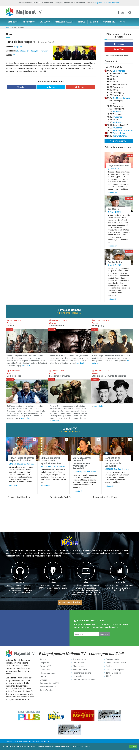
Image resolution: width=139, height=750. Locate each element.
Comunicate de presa (115, 669)
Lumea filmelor (79, 676)
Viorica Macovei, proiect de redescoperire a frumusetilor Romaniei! (82, 463)
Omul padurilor (115, 262)
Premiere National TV (49, 683)
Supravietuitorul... (119, 136)
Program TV (45, 666)
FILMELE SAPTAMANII (64, 22)
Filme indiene (78, 663)
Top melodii (119, 582)
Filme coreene (79, 666)
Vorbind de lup (118, 133)
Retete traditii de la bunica (84, 680)
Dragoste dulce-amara (118, 165)
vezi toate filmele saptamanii (70, 313)
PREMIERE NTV (109, 22)
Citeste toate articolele (69, 602)
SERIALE (81, 22)
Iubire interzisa (118, 71)
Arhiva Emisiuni (46, 690)
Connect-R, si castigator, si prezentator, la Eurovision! (113, 462)
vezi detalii (112, 193)
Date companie (113, 3)
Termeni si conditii (113, 673)
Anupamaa (117, 117)
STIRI (122, 22)
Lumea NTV (45, 669)
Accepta (133, 746)
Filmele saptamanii (48, 673)
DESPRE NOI (13, 22)
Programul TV (99, 3)
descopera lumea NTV (69, 431)
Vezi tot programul (118, 141)
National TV (45, 742)
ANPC (108, 676)
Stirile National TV (47, 686)
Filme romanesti (80, 669)
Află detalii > (85, 746)
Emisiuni (20, 582)
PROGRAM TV (29, 22)
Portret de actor (79, 659)
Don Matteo (117, 111)
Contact (109, 666)
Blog (86, 582)
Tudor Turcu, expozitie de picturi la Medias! (21, 459)
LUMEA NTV (45, 22)
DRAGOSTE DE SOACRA (122, 130)
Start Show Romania (121, 98)
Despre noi (44, 663)
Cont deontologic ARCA (116, 663)
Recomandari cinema (82, 673)
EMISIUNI (94, 22)
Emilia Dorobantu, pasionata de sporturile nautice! (51, 461)
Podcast (53, 582)
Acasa (8, 27)
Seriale (43, 676)
